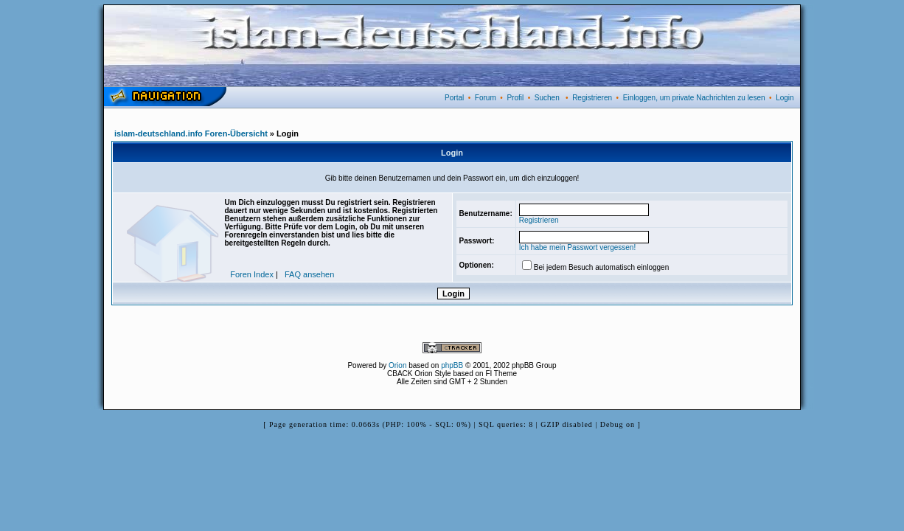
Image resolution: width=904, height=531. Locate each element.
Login (784, 98)
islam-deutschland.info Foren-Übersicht (191, 133)
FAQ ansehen (309, 274)
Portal (454, 98)
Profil (515, 98)
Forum (485, 98)
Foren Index (252, 274)
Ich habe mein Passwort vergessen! (577, 247)
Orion (397, 365)
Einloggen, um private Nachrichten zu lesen (694, 98)
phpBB (452, 365)
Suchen (547, 98)
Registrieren (592, 98)
